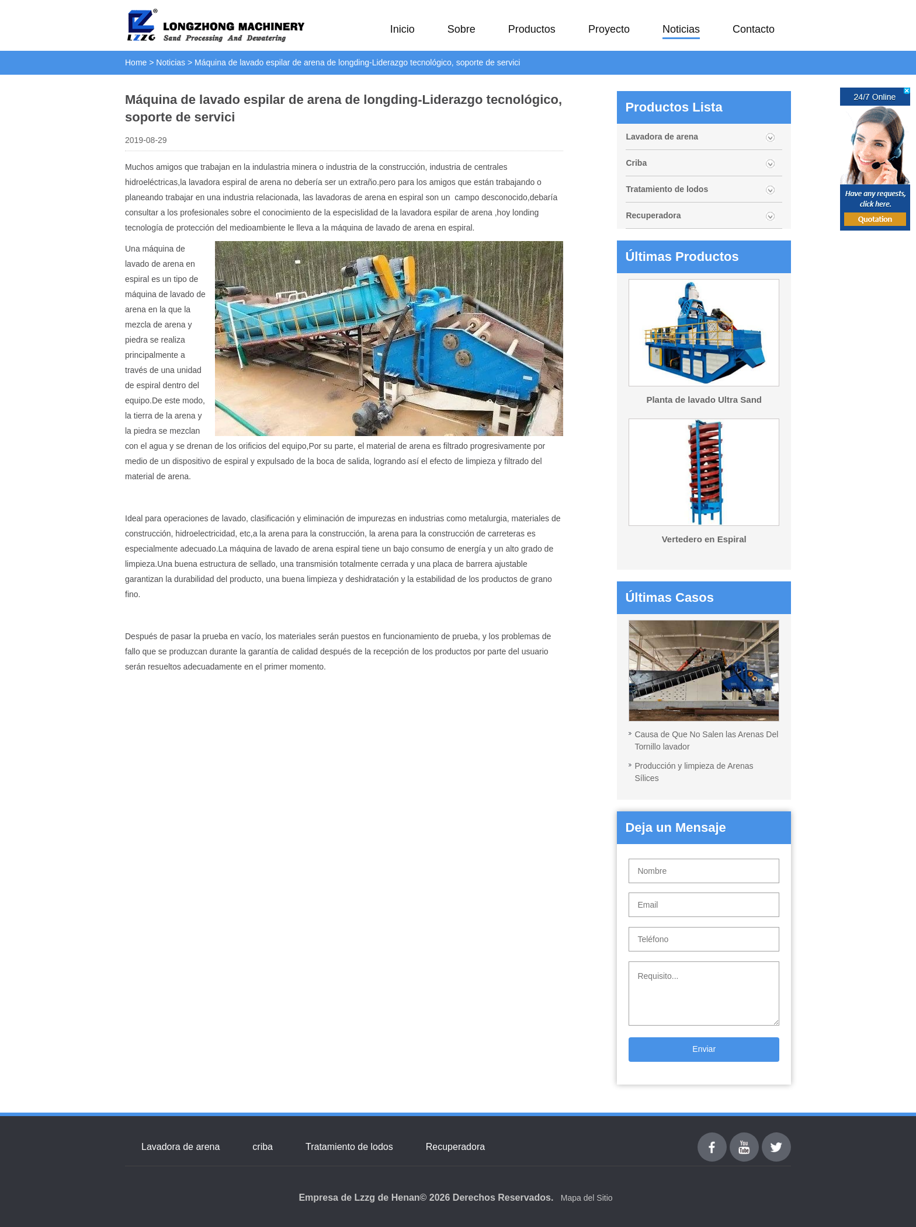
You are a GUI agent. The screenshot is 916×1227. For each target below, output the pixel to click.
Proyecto (609, 29)
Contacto (754, 29)
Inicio (402, 29)
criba (262, 1147)
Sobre (461, 29)
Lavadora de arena (662, 136)
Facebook (712, 1139)
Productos (532, 29)
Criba (636, 163)
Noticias (681, 29)
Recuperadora (653, 215)
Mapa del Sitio (587, 1197)
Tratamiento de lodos (667, 189)
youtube (744, 1139)
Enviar (704, 1049)
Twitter (776, 1139)
